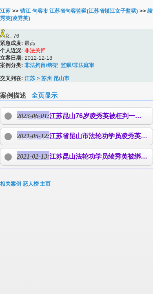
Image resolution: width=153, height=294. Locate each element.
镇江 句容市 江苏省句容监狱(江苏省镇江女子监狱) (79, 11)
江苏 (5, 11)
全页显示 (44, 95)
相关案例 (10, 184)
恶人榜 (31, 184)
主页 (45, 184)
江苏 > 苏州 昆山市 (46, 78)
